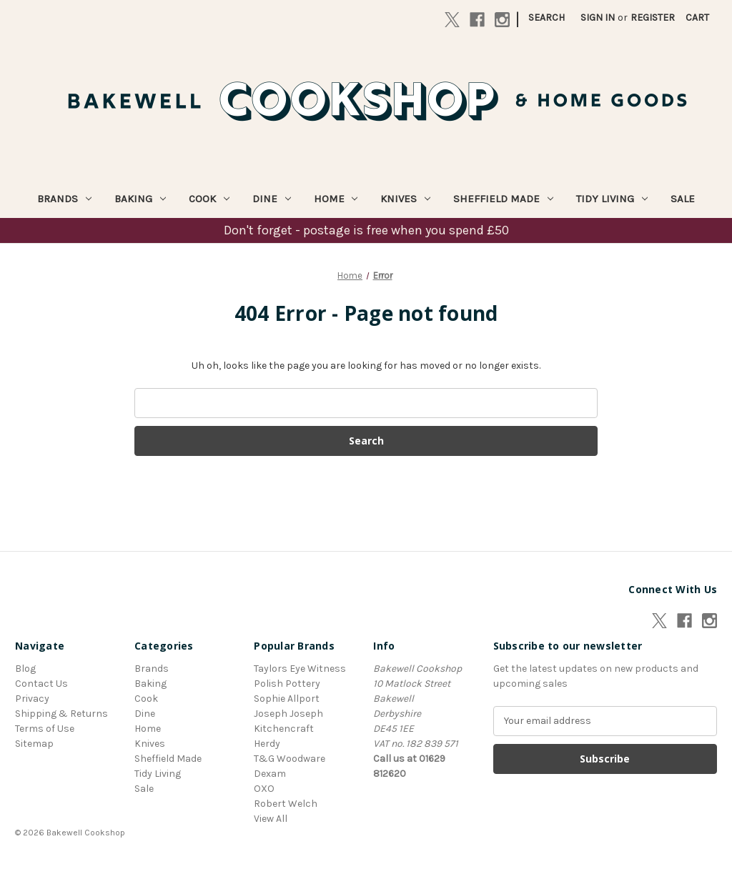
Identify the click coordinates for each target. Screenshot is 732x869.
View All (270, 819)
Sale (683, 198)
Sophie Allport (287, 698)
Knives (405, 198)
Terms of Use (44, 728)
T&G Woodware (289, 759)
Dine (271, 198)
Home (336, 198)
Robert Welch (285, 804)
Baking (140, 198)
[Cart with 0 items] (697, 17)
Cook (209, 198)
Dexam (270, 774)
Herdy (267, 744)
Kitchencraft (284, 728)
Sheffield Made (503, 198)
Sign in (597, 17)
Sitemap (34, 744)
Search (546, 17)
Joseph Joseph (288, 713)
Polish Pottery (287, 683)
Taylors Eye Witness (300, 668)
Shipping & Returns (61, 713)
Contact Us (41, 683)
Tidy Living (612, 198)
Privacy (32, 698)
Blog (25, 668)
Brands (64, 198)
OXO (264, 789)
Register (652, 17)
